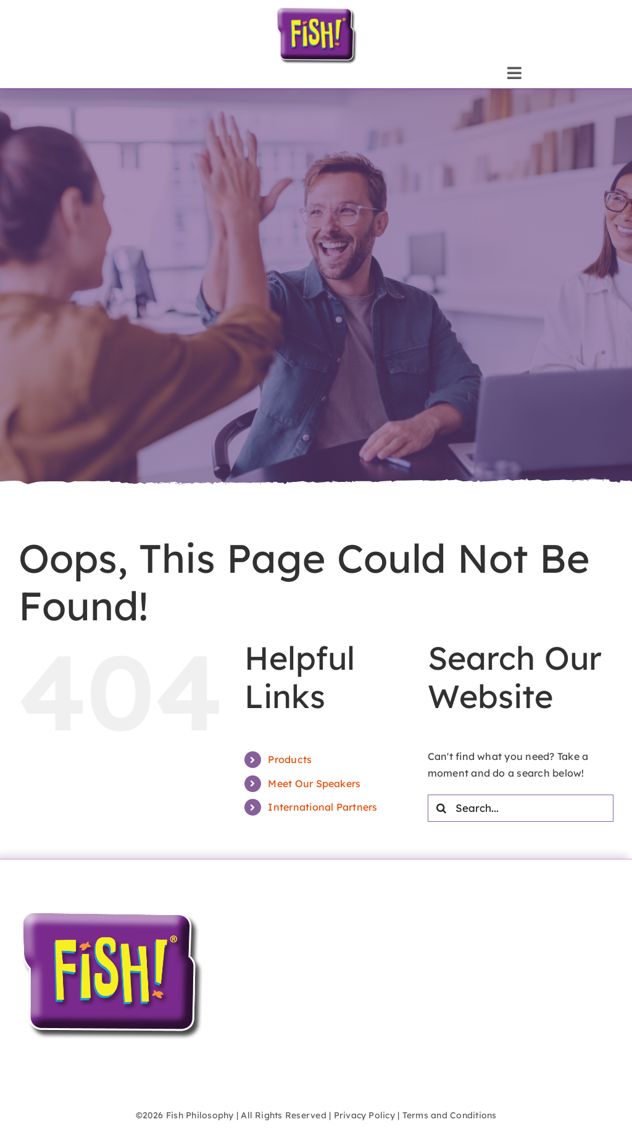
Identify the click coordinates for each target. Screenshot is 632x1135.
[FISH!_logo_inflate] (316, 11)
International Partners (322, 807)
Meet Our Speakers (314, 783)
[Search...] (520, 808)
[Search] (441, 808)
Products (290, 759)
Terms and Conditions (449, 1115)
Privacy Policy (364, 1115)
